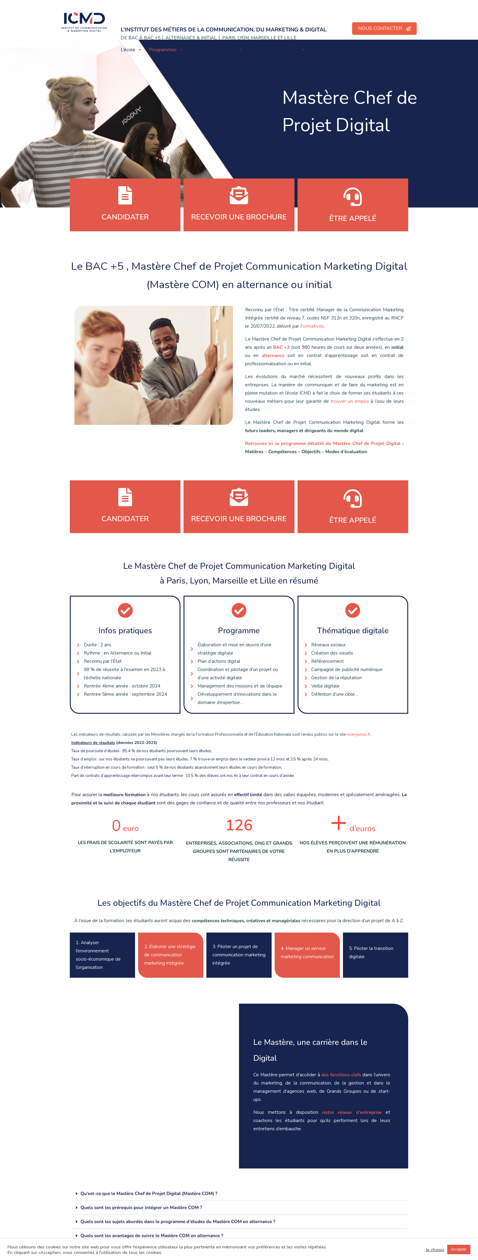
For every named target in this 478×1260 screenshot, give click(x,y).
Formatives (312, 326)
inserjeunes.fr (359, 734)
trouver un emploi (350, 401)
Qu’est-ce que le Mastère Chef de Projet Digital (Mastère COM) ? (148, 1193)
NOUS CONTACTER (384, 28)
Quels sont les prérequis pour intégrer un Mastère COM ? (141, 1207)
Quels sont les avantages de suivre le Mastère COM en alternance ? (151, 1236)
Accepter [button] (459, 1249)
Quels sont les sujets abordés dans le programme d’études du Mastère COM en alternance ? (177, 1221)
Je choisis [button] (435, 1249)
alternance (273, 355)
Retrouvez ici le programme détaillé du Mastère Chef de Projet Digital (323, 443)
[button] (239, 1194)
